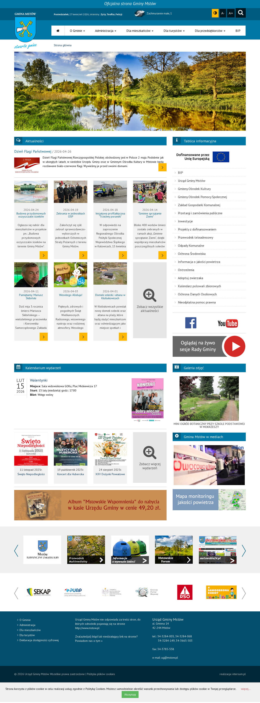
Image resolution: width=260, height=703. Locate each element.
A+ (231, 13)
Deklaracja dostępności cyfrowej (38, 641)
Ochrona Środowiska (190, 254)
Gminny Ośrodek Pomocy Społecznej (201, 198)
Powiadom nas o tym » (89, 642)
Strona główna (63, 46)
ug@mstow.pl (169, 658)
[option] (209, 403)
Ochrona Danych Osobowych (196, 295)
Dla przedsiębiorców (210, 31)
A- (222, 13)
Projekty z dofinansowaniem (195, 230)
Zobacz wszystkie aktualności (150, 301)
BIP (237, 31)
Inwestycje (184, 222)
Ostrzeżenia (184, 271)
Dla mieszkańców (139, 31)
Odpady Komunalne (189, 246)
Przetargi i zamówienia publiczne (198, 214)
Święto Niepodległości (31, 475)
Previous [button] (16, 552)
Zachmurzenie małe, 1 (152, 13)
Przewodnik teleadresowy (194, 238)
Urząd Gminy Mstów (190, 181)
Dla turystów (174, 31)
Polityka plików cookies (101, 675)
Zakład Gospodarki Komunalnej (197, 206)
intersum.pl (239, 675)
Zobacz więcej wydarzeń (150, 458)
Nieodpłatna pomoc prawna (195, 303)
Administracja (105, 31)
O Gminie (77, 31)
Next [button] (244, 552)
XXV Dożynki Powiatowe (110, 475)
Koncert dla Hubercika (70, 475)
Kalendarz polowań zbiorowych (198, 287)
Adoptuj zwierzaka (189, 279)
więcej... (246, 690)
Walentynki (39, 381)
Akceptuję (130, 695)
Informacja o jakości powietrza (197, 262)
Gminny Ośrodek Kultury (193, 190)
